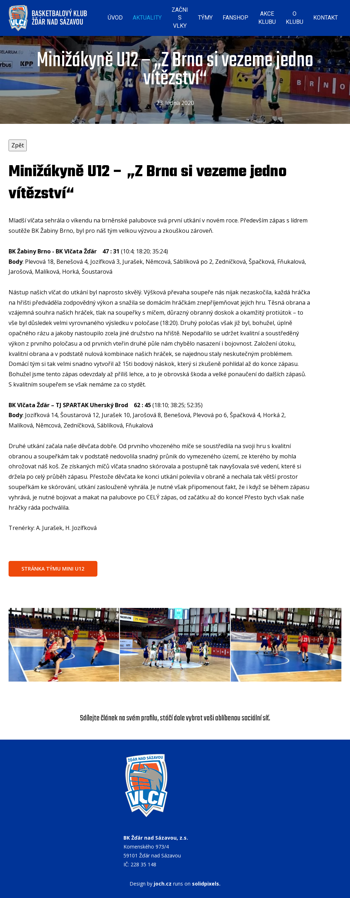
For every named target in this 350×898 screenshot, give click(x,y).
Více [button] (327, 15)
